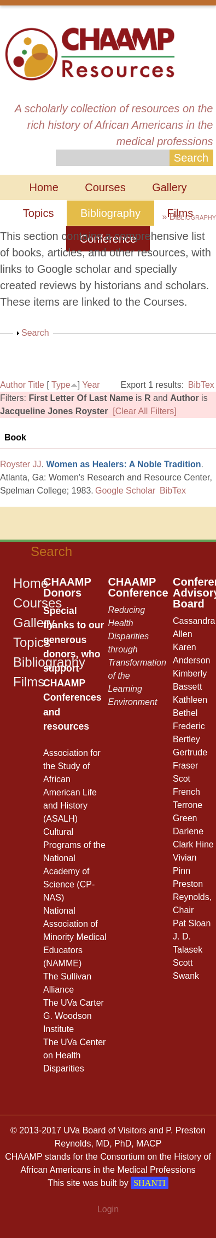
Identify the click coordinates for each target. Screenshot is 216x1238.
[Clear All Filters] (144, 411)
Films (28, 681)
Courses (105, 187)
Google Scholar (125, 490)
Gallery (169, 187)
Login (108, 1209)
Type (61, 384)
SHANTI (149, 1183)
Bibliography (110, 213)
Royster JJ (21, 464)
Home (43, 187)
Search (35, 332)
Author (13, 384)
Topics (38, 213)
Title (36, 384)
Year (91, 384)
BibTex (201, 384)
